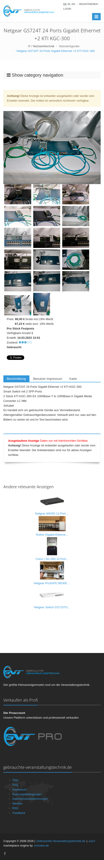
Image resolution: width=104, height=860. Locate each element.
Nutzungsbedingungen (27, 794)
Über (15, 780)
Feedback (18, 813)
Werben (17, 803)
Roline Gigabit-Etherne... (52, 534)
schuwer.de (41, 845)
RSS (15, 808)
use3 (92, 841)
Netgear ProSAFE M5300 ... (52, 583)
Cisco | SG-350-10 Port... (52, 559)
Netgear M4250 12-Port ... (52, 513)
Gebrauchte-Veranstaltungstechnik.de (60, 841)
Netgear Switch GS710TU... (52, 607)
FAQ (15, 784)
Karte (73, 379)
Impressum (19, 789)
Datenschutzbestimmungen (30, 798)
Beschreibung (16, 379)
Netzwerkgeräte (69, 46)
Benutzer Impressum (47, 379)
